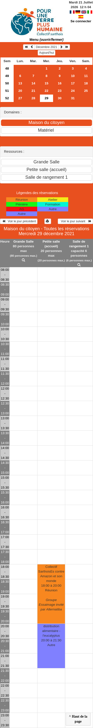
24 (73, 91)
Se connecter (80, 21)
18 (86, 83)
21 (33, 91)
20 (20, 91)
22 (46, 91)
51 (7, 91)
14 (33, 83)
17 (73, 83)
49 (7, 76)
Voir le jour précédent (18, 221)
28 (33, 98)
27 (20, 98)
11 (86, 76)
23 (60, 91)
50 (7, 83)
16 (60, 83)
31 (73, 98)
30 (60, 98)
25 (86, 91)
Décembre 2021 (46, 47)
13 (20, 83)
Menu (46, 40)
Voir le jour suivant (75, 221)
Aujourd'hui (46, 52)
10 (73, 76)
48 (7, 68)
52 (7, 98)
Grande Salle (23, 241)
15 (46, 83)
